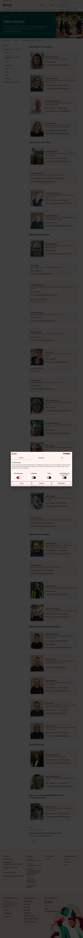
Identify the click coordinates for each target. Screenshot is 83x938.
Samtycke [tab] (21, 457)
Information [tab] (41, 457)
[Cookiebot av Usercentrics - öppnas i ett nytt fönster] (65, 454)
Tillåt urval (41, 483)
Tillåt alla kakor (61, 483)
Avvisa (21, 483)
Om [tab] (62, 457)
